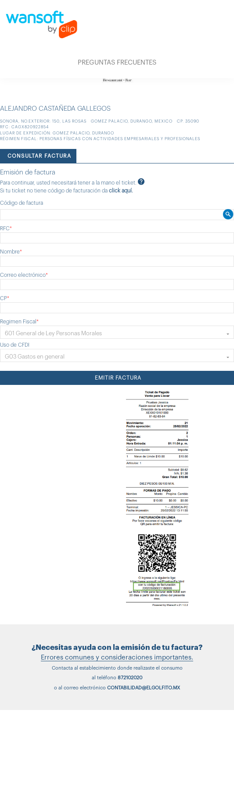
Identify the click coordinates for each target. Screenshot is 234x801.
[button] (117, 332)
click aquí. (121, 190)
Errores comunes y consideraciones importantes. (117, 657)
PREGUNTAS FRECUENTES (117, 62)
